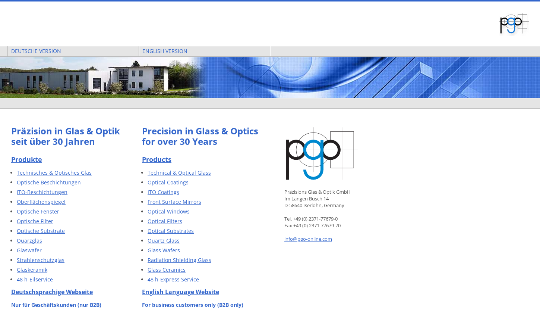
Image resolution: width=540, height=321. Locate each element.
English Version (163, 50)
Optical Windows (169, 211)
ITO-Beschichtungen (42, 192)
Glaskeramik (32, 269)
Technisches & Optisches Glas (54, 172)
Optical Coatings (168, 182)
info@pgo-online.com (308, 239)
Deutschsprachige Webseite (52, 292)
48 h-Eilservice (35, 279)
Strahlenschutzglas (40, 260)
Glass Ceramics (167, 269)
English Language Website (180, 292)
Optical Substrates (171, 230)
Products (156, 159)
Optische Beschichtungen (49, 182)
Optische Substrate (41, 230)
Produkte (26, 159)
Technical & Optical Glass (179, 172)
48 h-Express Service (173, 279)
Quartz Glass (164, 240)
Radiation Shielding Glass (179, 260)
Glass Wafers (164, 250)
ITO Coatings (163, 192)
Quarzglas (29, 240)
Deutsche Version (34, 50)
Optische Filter (35, 221)
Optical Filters (165, 221)
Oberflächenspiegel (41, 201)
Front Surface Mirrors (174, 201)
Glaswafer (29, 250)
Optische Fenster (38, 211)
